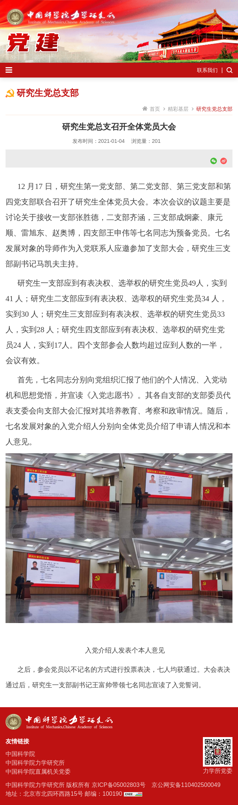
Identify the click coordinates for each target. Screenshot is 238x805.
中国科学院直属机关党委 (38, 771)
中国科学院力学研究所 (35, 763)
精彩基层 (178, 109)
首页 (155, 109)
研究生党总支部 (214, 109)
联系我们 (207, 70)
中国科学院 (20, 754)
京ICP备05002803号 (119, 785)
